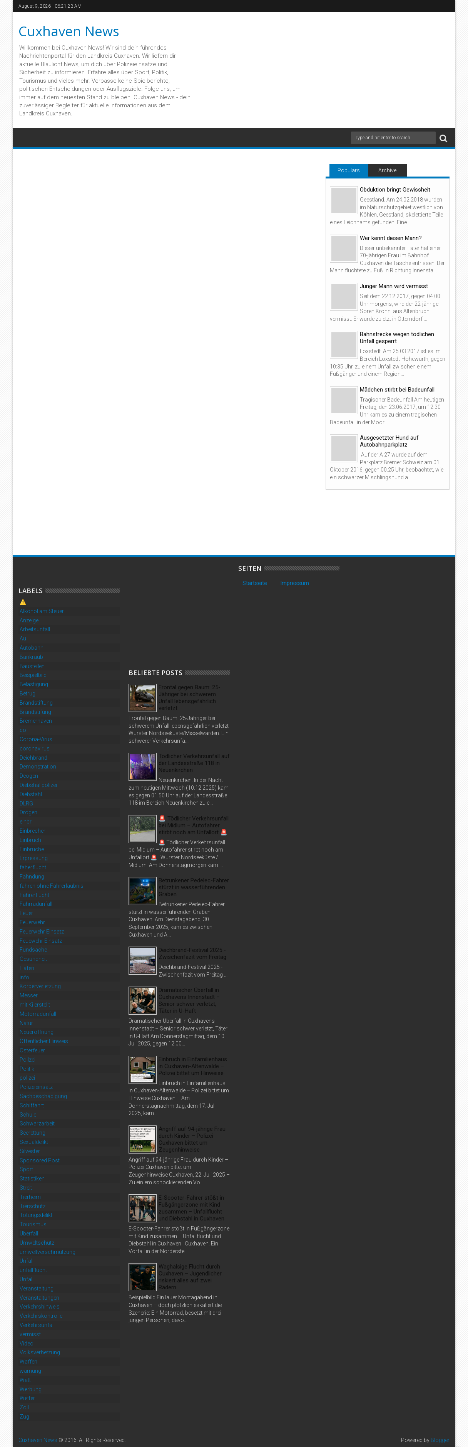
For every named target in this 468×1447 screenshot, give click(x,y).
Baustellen (32, 666)
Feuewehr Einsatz (41, 941)
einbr (26, 822)
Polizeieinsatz (36, 1087)
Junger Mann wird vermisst (394, 286)
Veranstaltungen (39, 1298)
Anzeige (29, 620)
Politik (27, 1069)
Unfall (26, 1261)
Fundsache (33, 950)
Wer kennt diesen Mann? (391, 238)
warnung (30, 1371)
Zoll (24, 1407)
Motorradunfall (38, 1014)
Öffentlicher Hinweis (44, 1041)
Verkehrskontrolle (41, 1316)
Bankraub (31, 657)
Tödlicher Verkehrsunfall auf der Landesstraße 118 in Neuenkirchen (194, 763)
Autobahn (31, 648)
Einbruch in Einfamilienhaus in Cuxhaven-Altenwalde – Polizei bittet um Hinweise (193, 1066)
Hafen (27, 968)
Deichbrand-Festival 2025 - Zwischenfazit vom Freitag (192, 953)
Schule (28, 1115)
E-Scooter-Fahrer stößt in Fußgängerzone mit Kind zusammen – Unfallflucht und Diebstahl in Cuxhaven (191, 1208)
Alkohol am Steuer (42, 611)
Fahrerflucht (34, 895)
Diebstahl (31, 794)
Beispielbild (33, 675)
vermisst (30, 1334)
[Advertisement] (186, 613)
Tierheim (30, 1197)
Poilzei (27, 1060)
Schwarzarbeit (37, 1123)
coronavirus (35, 748)
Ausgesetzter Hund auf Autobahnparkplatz (389, 441)
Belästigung (34, 684)
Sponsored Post (40, 1160)
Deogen (29, 776)
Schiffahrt (32, 1105)
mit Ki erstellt (35, 1005)
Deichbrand (33, 758)
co (23, 730)
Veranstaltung (36, 1288)
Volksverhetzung (40, 1352)
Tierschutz (32, 1206)
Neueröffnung (36, 1032)
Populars (349, 170)
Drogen (28, 812)
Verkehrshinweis (40, 1307)
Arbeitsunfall (35, 629)
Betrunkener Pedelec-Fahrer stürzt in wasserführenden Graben (194, 887)
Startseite (254, 583)
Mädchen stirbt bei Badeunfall (397, 389)
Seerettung (32, 1133)
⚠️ (23, 602)
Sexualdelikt (34, 1142)
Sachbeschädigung (43, 1096)
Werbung (31, 1389)
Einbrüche (32, 849)
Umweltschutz (37, 1243)
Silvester (30, 1151)
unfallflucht (33, 1270)
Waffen (28, 1362)
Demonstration (38, 767)
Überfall (29, 1233)
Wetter (27, 1398)
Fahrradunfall (36, 904)
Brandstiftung (36, 703)
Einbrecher (32, 831)
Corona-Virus (36, 739)
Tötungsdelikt (36, 1215)
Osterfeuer (32, 1050)
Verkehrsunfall (37, 1325)
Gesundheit (33, 959)
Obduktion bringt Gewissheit (395, 189)
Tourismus (33, 1224)
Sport (26, 1169)
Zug (24, 1417)
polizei (27, 1078)
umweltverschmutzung (47, 1252)
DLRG (26, 803)
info (24, 977)
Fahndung (32, 877)
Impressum (294, 583)
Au (23, 638)
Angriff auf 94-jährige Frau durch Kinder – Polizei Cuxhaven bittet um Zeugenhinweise (192, 1139)
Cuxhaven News (68, 31)
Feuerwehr (32, 922)
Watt (25, 1380)
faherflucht (33, 867)
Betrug (27, 693)
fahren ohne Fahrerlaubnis (52, 886)
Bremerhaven (36, 721)
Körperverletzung (40, 986)
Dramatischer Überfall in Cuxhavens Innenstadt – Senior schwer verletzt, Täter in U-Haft (189, 1000)
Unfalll (27, 1279)
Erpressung (34, 858)
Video (26, 1343)
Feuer (26, 913)
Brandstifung (35, 712)
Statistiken (32, 1178)
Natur (26, 1023)
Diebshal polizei (38, 785)
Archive (387, 170)
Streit (26, 1188)
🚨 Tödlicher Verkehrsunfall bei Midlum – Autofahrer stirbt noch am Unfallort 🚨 (194, 825)
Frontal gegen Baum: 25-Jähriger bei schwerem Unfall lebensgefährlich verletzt (190, 698)
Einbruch (30, 840)
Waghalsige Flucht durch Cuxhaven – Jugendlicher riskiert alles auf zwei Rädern (190, 1277)
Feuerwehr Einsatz (42, 932)
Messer (29, 995)
